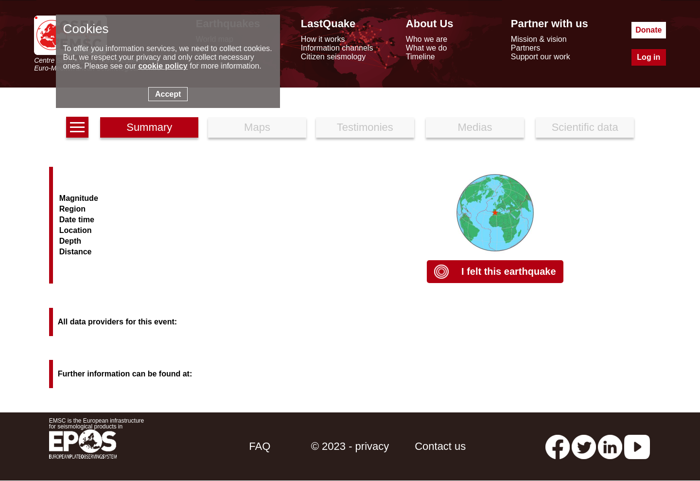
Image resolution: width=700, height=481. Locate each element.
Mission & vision (539, 39)
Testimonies (365, 127)
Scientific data (585, 127)
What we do (426, 48)
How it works (323, 39)
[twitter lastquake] (584, 446)
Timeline (420, 57)
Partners (525, 48)
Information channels (337, 48)
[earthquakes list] (77, 127)
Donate (648, 30)
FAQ (259, 446)
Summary (149, 127)
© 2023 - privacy (350, 446)
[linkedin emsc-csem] (610, 446)
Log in (648, 57)
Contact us (440, 446)
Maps (257, 127)
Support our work (540, 57)
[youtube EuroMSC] (637, 446)
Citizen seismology (333, 57)
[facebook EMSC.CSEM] (557, 446)
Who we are (426, 39)
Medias (475, 127)
